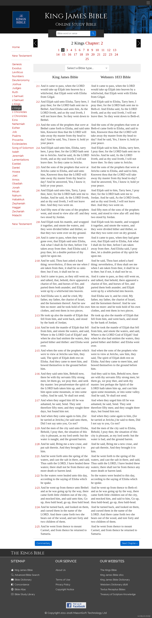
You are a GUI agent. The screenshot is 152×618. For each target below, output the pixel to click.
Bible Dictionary (21, 579)
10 (97, 50)
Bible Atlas (18, 589)
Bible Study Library (23, 594)
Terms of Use (63, 579)
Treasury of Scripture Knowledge (118, 594)
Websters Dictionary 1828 (114, 584)
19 (87, 54)
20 (92, 54)
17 (75, 54)
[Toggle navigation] (148, 2)
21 (98, 54)
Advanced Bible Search (25, 574)
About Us (61, 570)
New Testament (22, 55)
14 (57, 54)
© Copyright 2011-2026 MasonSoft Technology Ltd (76, 612)
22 (104, 54)
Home (16, 47)
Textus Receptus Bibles (112, 589)
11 (102, 50)
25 (87, 59)
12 (108, 50)
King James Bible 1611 (112, 574)
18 (81, 54)
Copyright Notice (65, 589)
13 (114, 50)
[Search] (73, 33)
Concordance (20, 584)
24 (116, 54)
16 (69, 54)
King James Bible (22, 570)
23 (110, 54)
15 (63, 54)
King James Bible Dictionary (115, 579)
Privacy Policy (63, 584)
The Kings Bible (108, 570)
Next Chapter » (130, 543)
